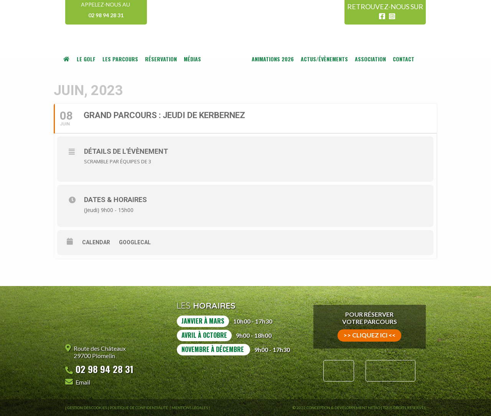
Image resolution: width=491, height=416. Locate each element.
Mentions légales (189, 407)
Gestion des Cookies (87, 407)
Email (83, 382)
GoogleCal (135, 242)
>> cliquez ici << (369, 335)
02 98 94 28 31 (106, 15)
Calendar (96, 242)
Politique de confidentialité (139, 407)
